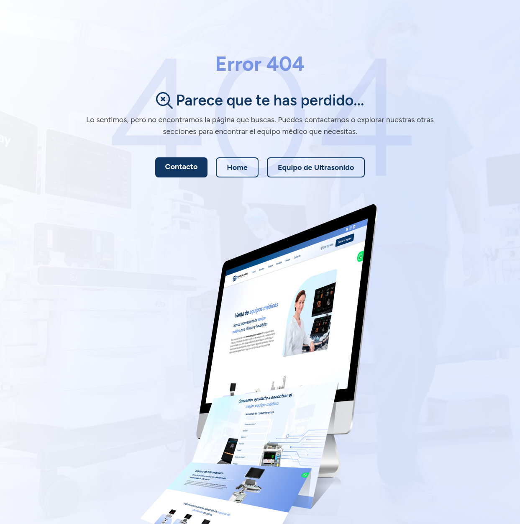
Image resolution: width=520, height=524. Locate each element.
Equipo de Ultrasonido (316, 167)
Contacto (181, 166)
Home (237, 167)
